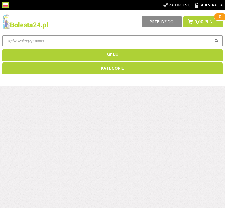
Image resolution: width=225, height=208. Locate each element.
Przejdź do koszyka (162, 23)
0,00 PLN (203, 21)
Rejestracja (211, 5)
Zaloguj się (179, 5)
